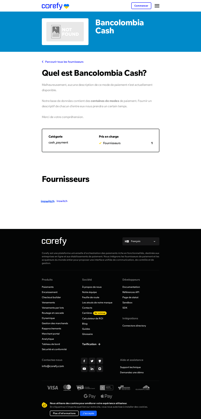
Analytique (48, 338)
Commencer (141, 5)
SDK (124, 307)
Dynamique (48, 318)
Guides (86, 328)
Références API (130, 292)
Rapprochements (51, 328)
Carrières (94, 312)
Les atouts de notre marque (97, 302)
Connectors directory (134, 325)
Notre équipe (89, 292)
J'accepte (88, 413)
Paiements (48, 286)
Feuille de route (90, 297)
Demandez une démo (132, 372)
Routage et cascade (53, 312)
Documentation (131, 286)
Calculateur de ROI (92, 318)
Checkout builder (51, 297)
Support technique (130, 367)
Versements (48, 302)
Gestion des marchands (55, 323)
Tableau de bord (51, 344)
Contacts (87, 307)
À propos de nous (92, 286)
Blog (84, 323)
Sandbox (127, 302)
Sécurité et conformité (54, 349)
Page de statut (130, 297)
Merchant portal (51, 333)
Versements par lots (53, 307)
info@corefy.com (53, 366)
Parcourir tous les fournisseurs (62, 61)
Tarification (89, 344)
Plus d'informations (64, 413)
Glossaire (87, 334)
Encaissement (49, 292)
